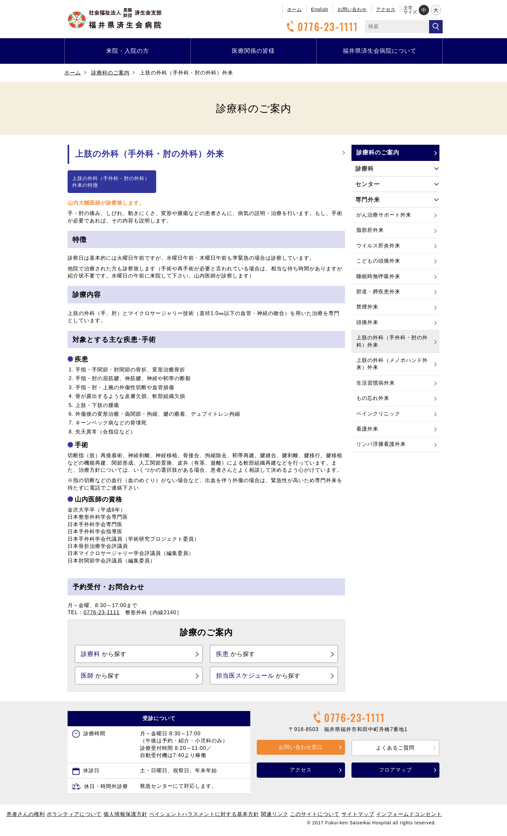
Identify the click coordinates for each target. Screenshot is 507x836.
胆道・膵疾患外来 (378, 291)
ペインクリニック (378, 413)
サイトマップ (357, 816)
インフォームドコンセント (409, 816)
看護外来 (367, 429)
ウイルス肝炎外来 (378, 245)
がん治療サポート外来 (383, 215)
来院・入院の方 (127, 51)
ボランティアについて (74, 816)
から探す (107, 654)
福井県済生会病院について (379, 51)
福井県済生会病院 (114, 18)
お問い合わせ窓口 (301, 749)
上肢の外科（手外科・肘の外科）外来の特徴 (111, 181)
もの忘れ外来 (372, 398)
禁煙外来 (367, 307)
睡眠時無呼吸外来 (378, 276)
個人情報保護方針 (125, 816)
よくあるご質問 (395, 750)
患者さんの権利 (25, 816)
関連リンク (274, 816)
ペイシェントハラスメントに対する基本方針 (204, 816)
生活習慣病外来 (375, 383)
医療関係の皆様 (253, 51)
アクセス (385, 9)
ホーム (294, 9)
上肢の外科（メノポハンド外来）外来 (392, 363)
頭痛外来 (367, 322)
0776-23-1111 (321, 26)
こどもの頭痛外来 (378, 261)
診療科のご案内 (110, 72)
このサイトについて (315, 816)
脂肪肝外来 (370, 230)
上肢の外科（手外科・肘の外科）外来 (392, 341)
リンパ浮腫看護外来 (381, 444)
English (319, 9)
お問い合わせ (352, 9)
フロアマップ (395, 772)
